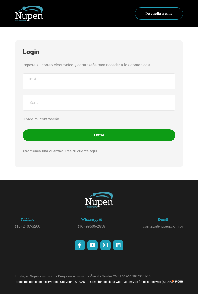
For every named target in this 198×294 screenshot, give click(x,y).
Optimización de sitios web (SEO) (147, 282)
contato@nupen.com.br (163, 226)
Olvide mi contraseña (41, 119)
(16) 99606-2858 (91, 226)
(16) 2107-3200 (27, 226)
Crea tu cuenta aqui (80, 151)
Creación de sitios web (105, 282)
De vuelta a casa (158, 13)
